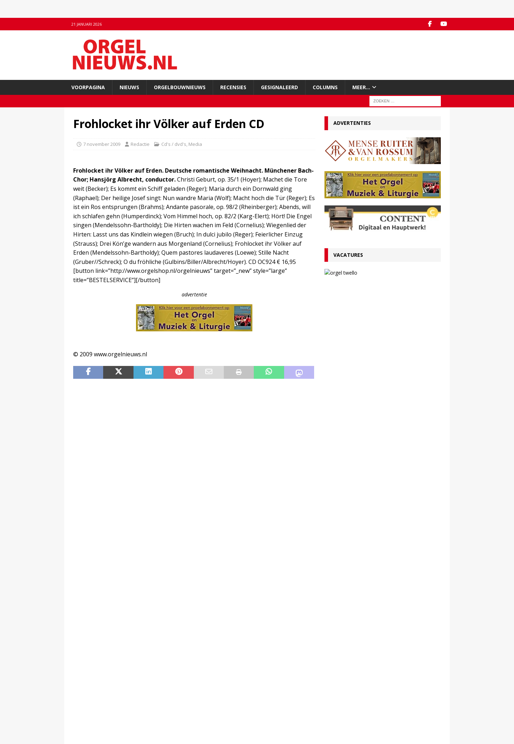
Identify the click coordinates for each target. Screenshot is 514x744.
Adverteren (85, 694)
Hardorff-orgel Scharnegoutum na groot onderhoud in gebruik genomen (376, 514)
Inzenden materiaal (94, 686)
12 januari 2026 (344, 419)
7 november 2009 (101, 144)
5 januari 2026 (343, 476)
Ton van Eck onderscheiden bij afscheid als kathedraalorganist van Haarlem (379, 408)
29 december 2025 (348, 526)
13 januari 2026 (378, 293)
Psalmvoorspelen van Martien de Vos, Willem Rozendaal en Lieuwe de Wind (382, 539)
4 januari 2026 (343, 501)
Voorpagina (88, 87)
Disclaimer (84, 701)
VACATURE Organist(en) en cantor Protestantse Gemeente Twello (399, 278)
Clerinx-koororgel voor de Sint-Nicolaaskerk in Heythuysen (381, 564)
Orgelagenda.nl (278, 679)
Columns (325, 87)
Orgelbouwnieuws (180, 87)
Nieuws (129, 87)
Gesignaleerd (279, 87)
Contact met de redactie (99, 679)
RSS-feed (177, 694)
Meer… (361, 87)
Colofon (81, 716)
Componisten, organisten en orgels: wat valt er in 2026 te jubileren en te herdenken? (382, 464)
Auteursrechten (90, 708)
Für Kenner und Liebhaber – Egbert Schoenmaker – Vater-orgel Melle (368, 489)
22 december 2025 (348, 576)
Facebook (177, 679)
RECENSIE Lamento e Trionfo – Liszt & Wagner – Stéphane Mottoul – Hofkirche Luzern (376, 436)
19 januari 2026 (344, 344)
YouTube (177, 686)
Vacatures (348, 254)
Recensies (233, 87)
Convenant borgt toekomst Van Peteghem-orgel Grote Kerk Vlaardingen (380, 358)
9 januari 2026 (343, 451)
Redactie (140, 144)
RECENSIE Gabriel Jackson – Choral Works (376, 336)
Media (195, 144)
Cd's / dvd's (173, 144)
